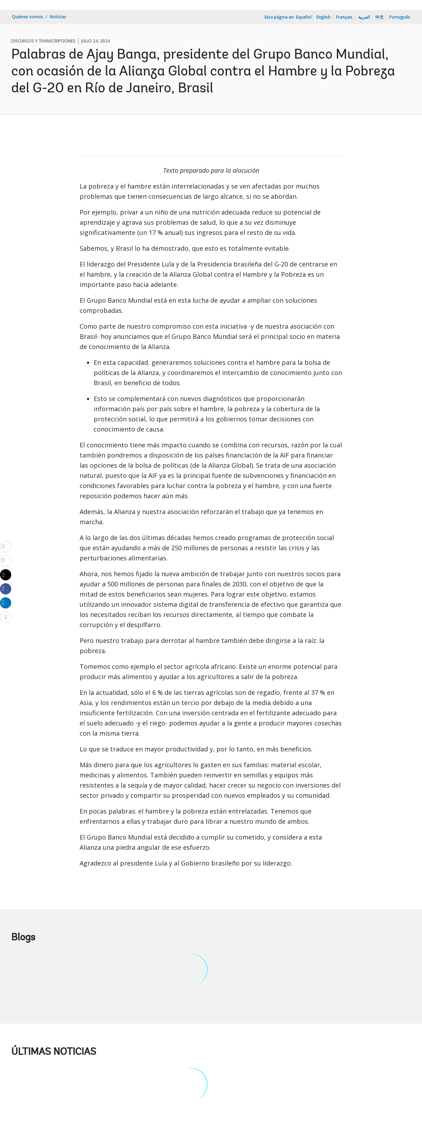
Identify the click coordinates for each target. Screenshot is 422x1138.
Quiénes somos (27, 17)
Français (344, 17)
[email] (5, 546)
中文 (379, 17)
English (323, 17)
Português (399, 17)
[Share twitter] (5, 575)
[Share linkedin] (5, 602)
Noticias (58, 17)
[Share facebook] (5, 588)
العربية (364, 17)
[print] (5, 560)
